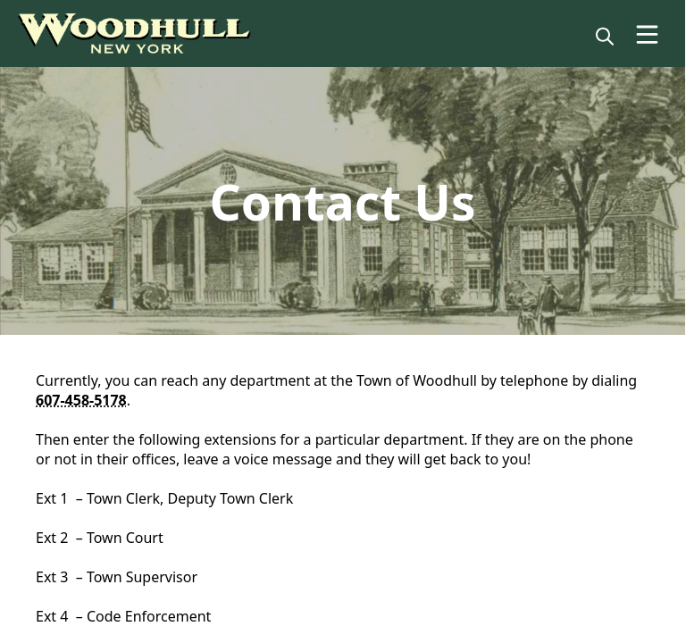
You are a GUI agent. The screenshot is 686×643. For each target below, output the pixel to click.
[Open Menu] (647, 34)
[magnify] (605, 36)
